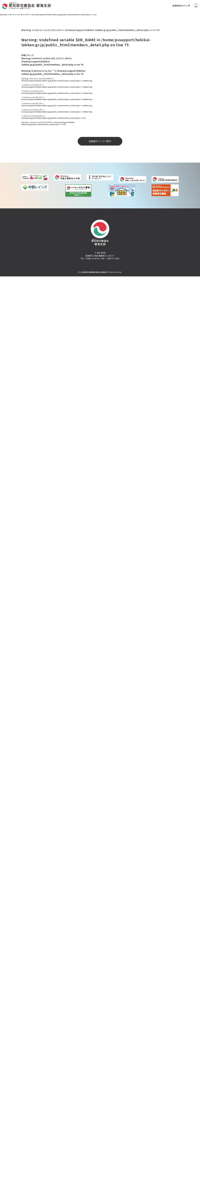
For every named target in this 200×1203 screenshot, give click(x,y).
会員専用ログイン (179, 5)
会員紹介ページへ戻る (100, 141)
